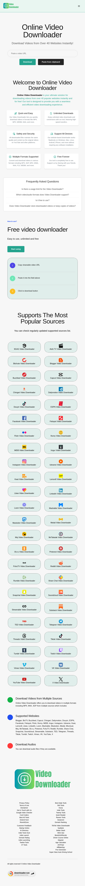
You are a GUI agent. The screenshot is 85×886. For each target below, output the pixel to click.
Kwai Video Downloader (24, 477)
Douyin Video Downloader (24, 404)
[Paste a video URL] (42, 53)
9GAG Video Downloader (24, 347)
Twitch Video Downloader (60, 651)
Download (27, 62)
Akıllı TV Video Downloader (61, 347)
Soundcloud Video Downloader (60, 593)
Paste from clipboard (51, 62)
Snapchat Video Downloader (24, 593)
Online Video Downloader (29, 95)
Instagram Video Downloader (24, 462)
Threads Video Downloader (24, 637)
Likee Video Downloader (24, 491)
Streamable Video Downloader (24, 607)
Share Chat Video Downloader (60, 578)
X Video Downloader (60, 680)
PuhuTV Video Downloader (24, 564)
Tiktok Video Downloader (61, 637)
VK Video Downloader (61, 666)
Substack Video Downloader (60, 607)
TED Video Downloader (24, 622)
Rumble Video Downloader (24, 578)
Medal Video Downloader (61, 520)
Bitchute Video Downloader (24, 361)
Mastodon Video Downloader (24, 520)
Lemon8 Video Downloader (61, 477)
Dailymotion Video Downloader (60, 390)
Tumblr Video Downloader (24, 651)
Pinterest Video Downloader (60, 549)
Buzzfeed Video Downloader (24, 376)
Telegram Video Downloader (60, 622)
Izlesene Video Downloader (61, 462)
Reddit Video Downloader (60, 564)
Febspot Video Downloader (61, 419)
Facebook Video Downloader (24, 419)
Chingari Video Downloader (24, 390)
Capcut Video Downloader (60, 376)
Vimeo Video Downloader (24, 666)
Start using (16, 249)
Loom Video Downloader (24, 506)
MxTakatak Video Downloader (61, 535)
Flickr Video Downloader (24, 433)
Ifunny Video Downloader (61, 433)
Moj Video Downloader (24, 535)
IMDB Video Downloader (24, 448)
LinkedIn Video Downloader (61, 491)
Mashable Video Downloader (60, 506)
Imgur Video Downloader (61, 448)
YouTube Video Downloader (24, 680)
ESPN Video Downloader (61, 404)
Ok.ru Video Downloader (24, 549)
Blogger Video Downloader (61, 361)
